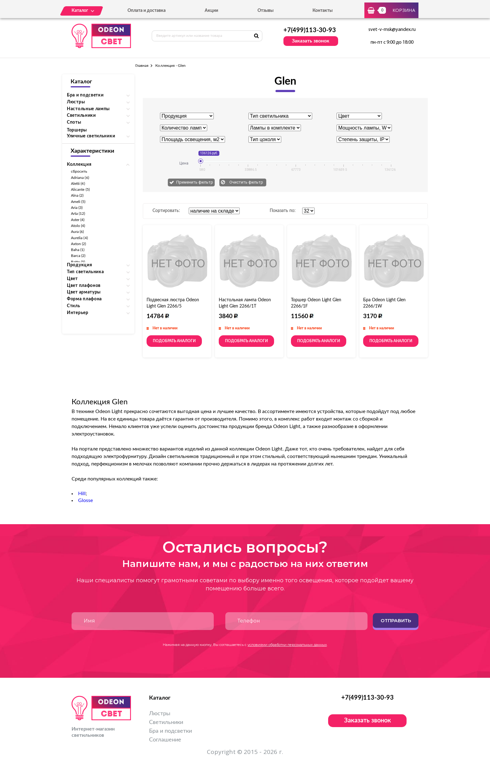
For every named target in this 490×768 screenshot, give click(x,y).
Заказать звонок (310, 40)
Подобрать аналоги (174, 341)
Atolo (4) (78, 226)
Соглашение (165, 740)
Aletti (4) (78, 183)
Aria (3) (76, 207)
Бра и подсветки (170, 731)
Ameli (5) (78, 202)
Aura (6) (77, 232)
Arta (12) (78, 213)
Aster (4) (78, 220)
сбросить (79, 171)
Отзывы (265, 10)
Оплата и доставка (147, 10)
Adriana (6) (80, 178)
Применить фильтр (194, 182)
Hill (82, 493)
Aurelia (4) (79, 238)
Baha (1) (77, 250)
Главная (141, 65)
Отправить (396, 620)
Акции (211, 10)
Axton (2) (78, 244)
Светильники (166, 722)
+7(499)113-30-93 (309, 30)
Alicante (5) (80, 189)
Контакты (322, 10)
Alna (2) (77, 195)
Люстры (159, 713)
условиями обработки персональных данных (287, 644)
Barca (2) (78, 256)
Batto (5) (78, 262)
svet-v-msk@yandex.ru (392, 29)
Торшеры (77, 130)
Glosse (85, 500)
